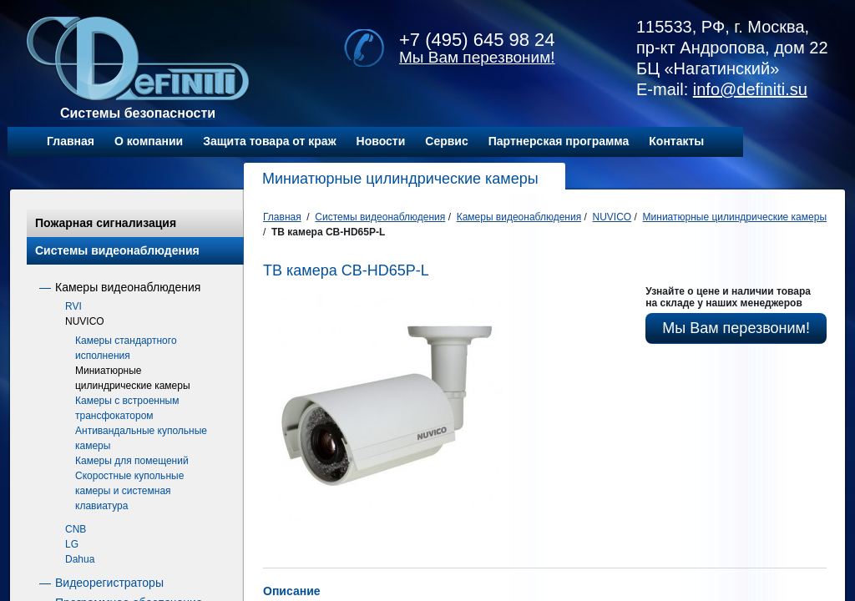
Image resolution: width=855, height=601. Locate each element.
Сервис (446, 141)
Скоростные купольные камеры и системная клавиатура (129, 491)
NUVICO (84, 321)
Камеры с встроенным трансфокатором (127, 408)
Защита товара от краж (269, 141)
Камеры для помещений (132, 461)
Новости (381, 141)
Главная (70, 141)
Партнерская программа (559, 141)
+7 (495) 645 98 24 (477, 39)
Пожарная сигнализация (105, 223)
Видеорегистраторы (109, 582)
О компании (148, 141)
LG (71, 544)
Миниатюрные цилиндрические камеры (132, 378)
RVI (73, 306)
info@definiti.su (750, 89)
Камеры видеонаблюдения (127, 287)
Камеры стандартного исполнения (126, 348)
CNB (75, 529)
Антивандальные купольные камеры (141, 438)
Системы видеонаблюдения (117, 250)
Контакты (676, 141)
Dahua (79, 559)
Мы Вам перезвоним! (477, 57)
